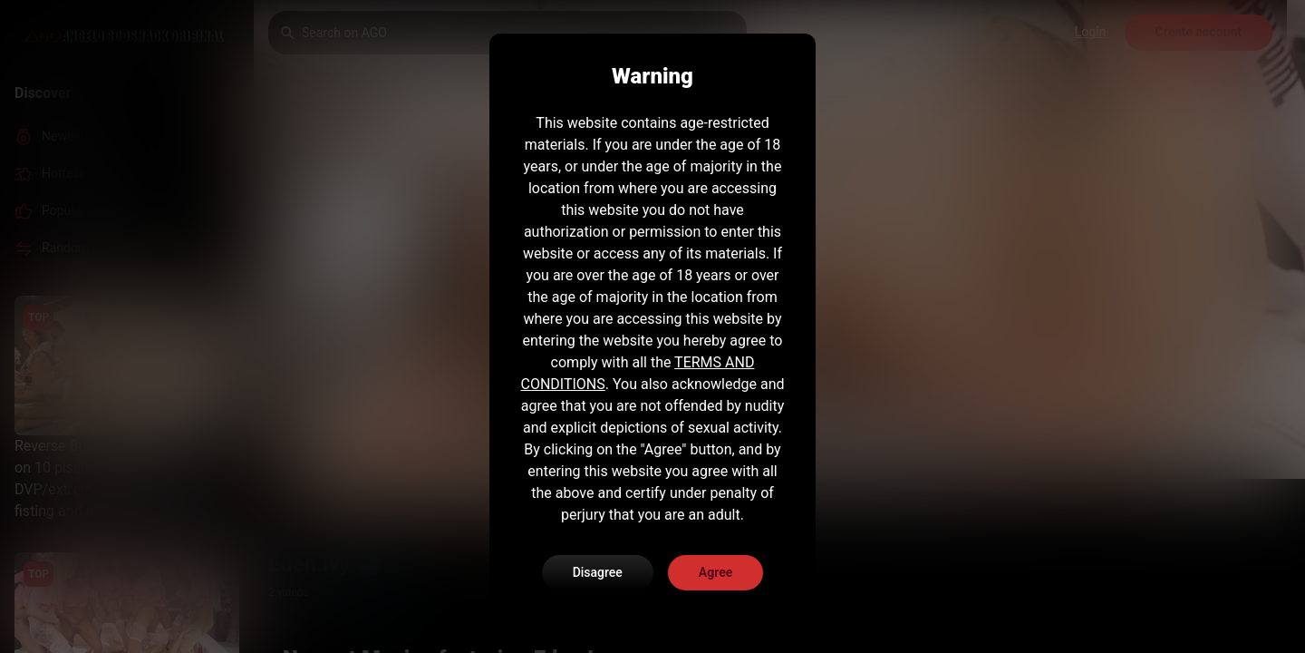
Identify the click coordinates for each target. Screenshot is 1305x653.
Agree (716, 572)
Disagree (598, 572)
